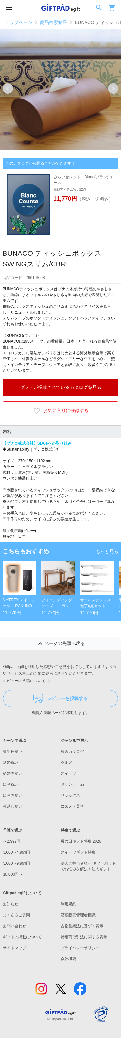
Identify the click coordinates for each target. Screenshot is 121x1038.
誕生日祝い (12, 751)
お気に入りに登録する (60, 411)
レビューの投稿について (28, 681)
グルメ (66, 762)
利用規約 (68, 904)
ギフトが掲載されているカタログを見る (60, 387)
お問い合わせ (14, 926)
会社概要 (68, 959)
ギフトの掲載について (22, 937)
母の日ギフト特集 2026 (81, 841)
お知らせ (10, 904)
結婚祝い (10, 762)
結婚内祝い (12, 773)
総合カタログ (72, 751)
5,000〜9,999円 (16, 863)
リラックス (70, 795)
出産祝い (10, 784)
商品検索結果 (53, 22)
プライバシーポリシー (80, 948)
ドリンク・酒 (72, 784)
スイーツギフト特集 (78, 852)
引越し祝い (12, 806)
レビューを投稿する (60, 698)
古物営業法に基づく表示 (82, 926)
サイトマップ (14, 948)
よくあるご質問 (16, 915)
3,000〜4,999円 (16, 852)
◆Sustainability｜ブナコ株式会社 (31, 449)
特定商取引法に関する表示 (84, 937)
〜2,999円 (11, 841)
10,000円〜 (13, 874)
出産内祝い (12, 795)
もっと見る (107, 551)
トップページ (18, 22)
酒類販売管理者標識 (78, 915)
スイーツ (68, 773)
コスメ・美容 (72, 806)
